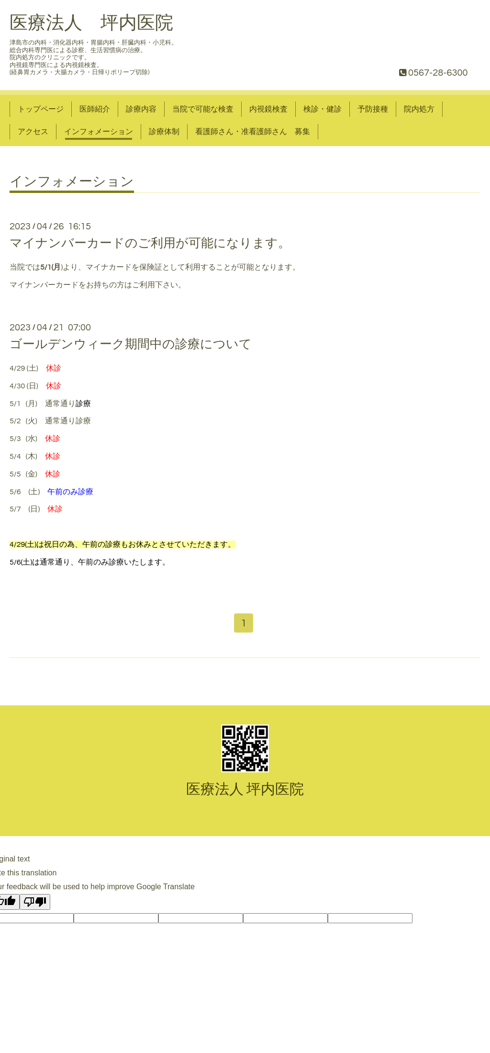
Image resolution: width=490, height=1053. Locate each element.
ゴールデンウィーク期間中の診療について (131, 344)
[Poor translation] (35, 902)
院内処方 (419, 109)
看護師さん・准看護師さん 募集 (252, 132)
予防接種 (372, 109)
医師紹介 (94, 109)
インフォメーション (98, 132)
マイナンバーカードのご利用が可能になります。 (150, 243)
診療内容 (141, 109)
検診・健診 (322, 109)
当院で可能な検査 (203, 109)
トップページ (41, 109)
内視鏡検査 (268, 109)
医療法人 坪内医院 (91, 23)
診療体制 (164, 132)
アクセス (33, 132)
